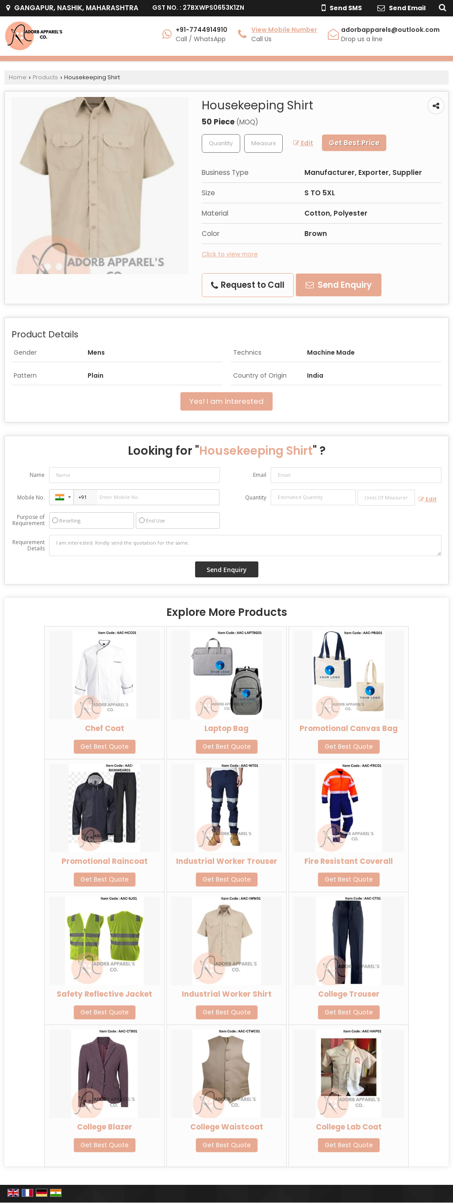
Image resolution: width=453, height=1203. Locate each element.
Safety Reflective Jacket (104, 994)
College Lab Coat (349, 1127)
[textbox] (263, 143)
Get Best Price (354, 142)
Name (37, 475)
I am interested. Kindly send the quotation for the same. (245, 545)
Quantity (255, 497)
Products (45, 77)
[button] (284, 29)
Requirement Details (28, 545)
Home (18, 77)
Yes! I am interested (226, 401)
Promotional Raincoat (104, 861)
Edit (303, 143)
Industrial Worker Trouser (226, 861)
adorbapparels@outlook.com (390, 29)
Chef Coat (104, 728)
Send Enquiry (339, 284)
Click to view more (230, 254)
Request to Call (247, 284)
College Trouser (349, 994)
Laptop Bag (226, 728)
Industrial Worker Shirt (227, 994)
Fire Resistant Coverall (348, 861)
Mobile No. (31, 497)
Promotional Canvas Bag (348, 728)
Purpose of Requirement (28, 520)
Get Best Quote (105, 746)
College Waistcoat (226, 1127)
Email (259, 475)
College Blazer (104, 1127)
